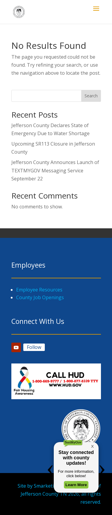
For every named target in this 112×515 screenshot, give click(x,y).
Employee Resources (39, 289)
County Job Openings (40, 297)
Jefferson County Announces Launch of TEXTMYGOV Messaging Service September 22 (55, 170)
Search (91, 96)
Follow (34, 347)
